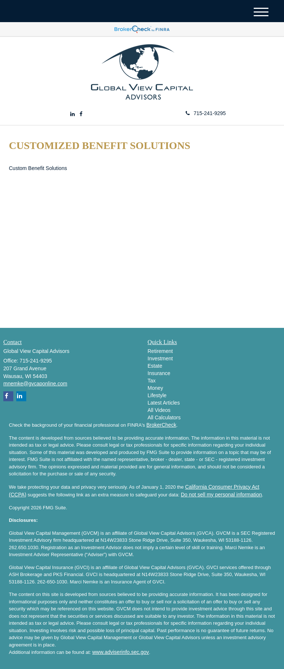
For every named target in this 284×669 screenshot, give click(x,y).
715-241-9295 (206, 113)
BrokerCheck (161, 425)
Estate (155, 366)
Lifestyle (157, 395)
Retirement (160, 351)
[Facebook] (81, 114)
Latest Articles (164, 403)
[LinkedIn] (72, 114)
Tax (152, 381)
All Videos (159, 410)
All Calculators (164, 417)
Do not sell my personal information (221, 495)
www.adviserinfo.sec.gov (120, 652)
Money (155, 388)
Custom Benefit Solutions (38, 168)
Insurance (159, 373)
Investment (160, 358)
